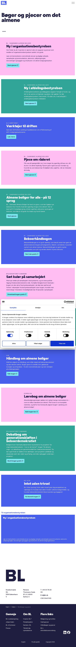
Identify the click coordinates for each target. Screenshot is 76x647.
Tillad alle (62, 343)
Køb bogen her (31, 412)
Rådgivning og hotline (47, 619)
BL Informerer (10, 625)
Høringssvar (44, 622)
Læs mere (11, 137)
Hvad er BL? (27, 619)
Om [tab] (63, 307)
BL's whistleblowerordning (47, 629)
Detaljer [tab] (38, 307)
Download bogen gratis (16, 294)
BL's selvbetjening (12, 619)
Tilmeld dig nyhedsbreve (27, 629)
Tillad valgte (38, 343)
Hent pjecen (12, 65)
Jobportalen (10, 622)
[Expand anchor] (4, 31)
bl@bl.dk (45, 595)
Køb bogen (12, 374)
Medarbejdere (28, 622)
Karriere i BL (27, 625)
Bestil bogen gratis (15, 461)
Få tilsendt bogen (32, 497)
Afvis (14, 343)
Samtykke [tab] (13, 307)
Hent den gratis (31, 254)
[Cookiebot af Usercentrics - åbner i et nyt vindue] (65, 302)
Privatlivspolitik (36, 642)
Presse (8, 628)
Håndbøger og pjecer (47, 625)
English (23, 642)
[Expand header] (73, 3)
